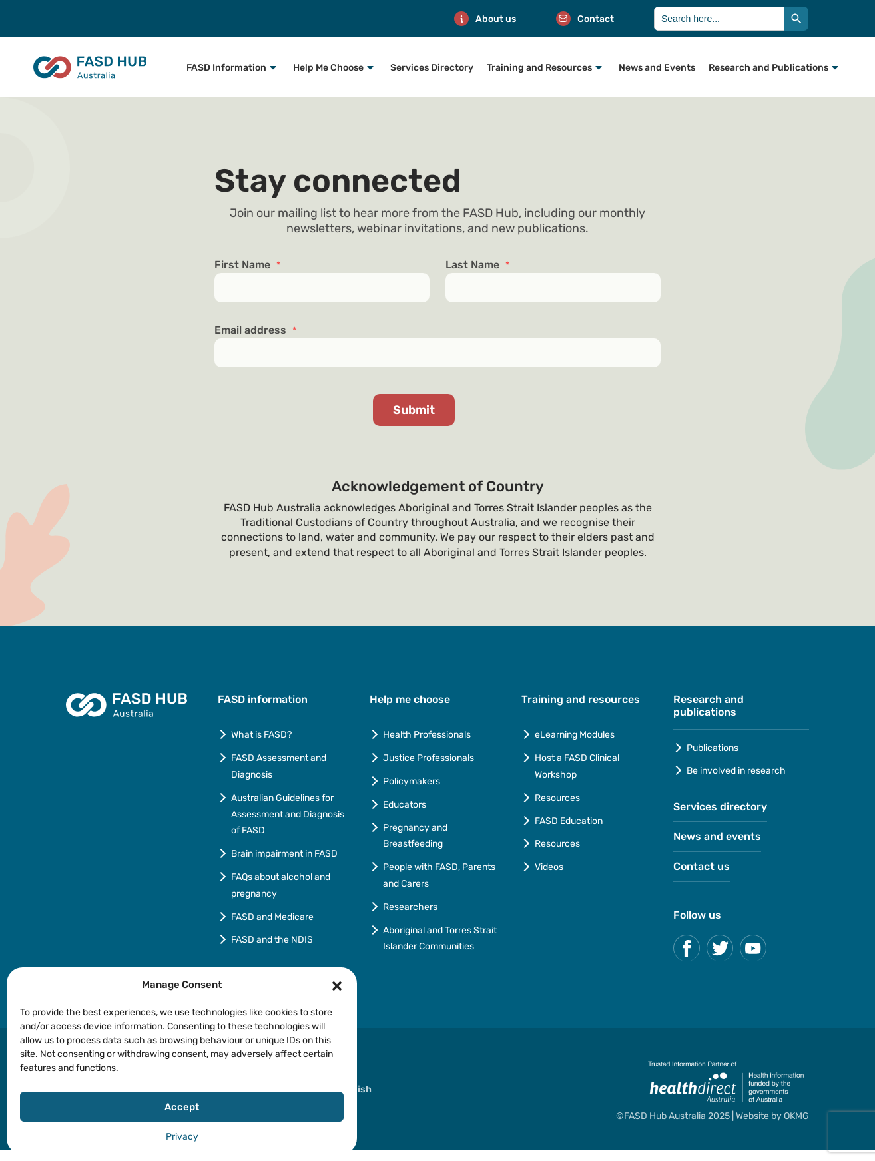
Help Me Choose (328, 67)
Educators (404, 804)
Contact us (701, 866)
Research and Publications (768, 67)
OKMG (796, 1116)
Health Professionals (427, 734)
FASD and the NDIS (272, 939)
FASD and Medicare (272, 917)
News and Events (657, 67)
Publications (712, 748)
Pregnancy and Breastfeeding (415, 836)
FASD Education (569, 821)
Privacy (182, 1136)
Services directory (720, 806)
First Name (247, 265)
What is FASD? (261, 734)
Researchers (410, 907)
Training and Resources (539, 67)
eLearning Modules (575, 734)
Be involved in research (736, 770)
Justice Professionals (429, 758)
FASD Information (226, 67)
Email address (255, 330)
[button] (337, 984)
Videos (549, 867)
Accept (181, 1107)
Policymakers (411, 781)
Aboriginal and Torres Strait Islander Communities (440, 939)
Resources (557, 798)
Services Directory (431, 67)
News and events (717, 836)
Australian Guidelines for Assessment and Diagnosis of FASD (287, 814)
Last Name (477, 265)
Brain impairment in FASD (284, 853)
